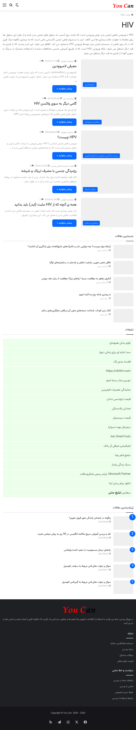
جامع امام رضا (123, 455)
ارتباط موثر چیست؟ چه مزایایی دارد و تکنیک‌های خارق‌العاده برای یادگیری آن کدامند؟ (69, 247)
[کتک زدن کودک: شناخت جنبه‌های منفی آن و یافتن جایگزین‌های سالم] (123, 315)
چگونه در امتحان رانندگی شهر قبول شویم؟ (90, 518)
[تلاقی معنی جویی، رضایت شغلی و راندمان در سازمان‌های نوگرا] (123, 267)
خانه (129, 15)
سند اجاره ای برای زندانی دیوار (115, 352)
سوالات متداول (126, 655)
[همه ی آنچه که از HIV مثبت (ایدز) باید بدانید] (107, 212)
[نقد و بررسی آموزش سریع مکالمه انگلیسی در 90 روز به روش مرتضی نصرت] (123, 539)
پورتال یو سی (125, 619)
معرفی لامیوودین (64, 66)
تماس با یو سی (126, 686)
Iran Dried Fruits (120, 437)
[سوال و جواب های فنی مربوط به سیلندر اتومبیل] (123, 571)
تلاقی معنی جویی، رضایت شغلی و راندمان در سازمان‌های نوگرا (80, 263)
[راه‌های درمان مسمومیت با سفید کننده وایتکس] (123, 555)
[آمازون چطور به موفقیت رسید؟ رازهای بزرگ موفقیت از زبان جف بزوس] (123, 283)
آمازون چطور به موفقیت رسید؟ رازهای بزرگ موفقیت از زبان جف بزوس (76, 279)
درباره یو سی (127, 649)
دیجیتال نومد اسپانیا (119, 427)
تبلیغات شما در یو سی (123, 680)
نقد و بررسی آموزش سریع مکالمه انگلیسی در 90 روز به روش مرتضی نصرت (74, 534)
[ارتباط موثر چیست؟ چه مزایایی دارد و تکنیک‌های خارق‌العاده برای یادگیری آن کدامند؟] (123, 251)
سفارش (119, 493)
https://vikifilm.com (118, 371)
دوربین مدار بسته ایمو (118, 380)
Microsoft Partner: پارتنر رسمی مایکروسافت (105, 474)
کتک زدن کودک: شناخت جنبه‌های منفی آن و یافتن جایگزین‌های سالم (76, 311)
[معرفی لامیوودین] (107, 74)
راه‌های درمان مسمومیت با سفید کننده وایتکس (87, 550)
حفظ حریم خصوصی (124, 692)
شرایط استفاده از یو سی (122, 698)
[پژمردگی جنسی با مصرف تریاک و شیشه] (107, 179)
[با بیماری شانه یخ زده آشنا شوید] (123, 299)
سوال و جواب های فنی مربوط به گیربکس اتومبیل (86, 582)
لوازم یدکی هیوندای (120, 343)
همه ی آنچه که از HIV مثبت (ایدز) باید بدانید (45, 205)
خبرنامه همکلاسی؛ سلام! (121, 643)
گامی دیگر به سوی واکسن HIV (55, 104)
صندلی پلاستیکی (121, 408)
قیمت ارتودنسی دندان (119, 399)
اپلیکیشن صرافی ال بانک (117, 446)
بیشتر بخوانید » (64, 89)
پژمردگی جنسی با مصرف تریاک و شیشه (48, 171)
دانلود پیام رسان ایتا (120, 483)
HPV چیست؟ (66, 137)
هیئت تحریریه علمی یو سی (62, 166)
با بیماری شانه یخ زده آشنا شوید (95, 295)
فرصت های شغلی (125, 661)
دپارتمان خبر (68, 98)
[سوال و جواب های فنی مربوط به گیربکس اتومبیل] (123, 587)
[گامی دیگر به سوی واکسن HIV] (107, 111)
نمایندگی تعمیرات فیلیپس (116, 390)
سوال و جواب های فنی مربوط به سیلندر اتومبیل (87, 566)
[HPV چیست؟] (107, 145)
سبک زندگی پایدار (121, 465)
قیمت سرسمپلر (122, 418)
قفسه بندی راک (122, 362)
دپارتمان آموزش (67, 61)
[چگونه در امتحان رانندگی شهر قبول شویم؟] (123, 523)
